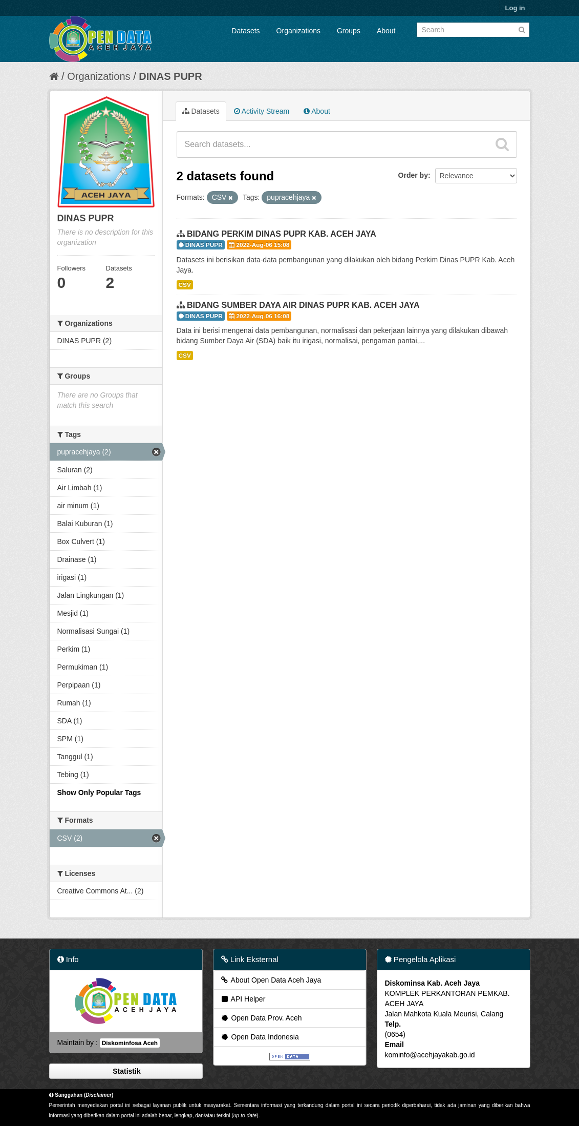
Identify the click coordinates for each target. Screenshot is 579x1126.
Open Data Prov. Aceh (261, 1018)
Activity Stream (261, 111)
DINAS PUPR (170, 76)
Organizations (298, 31)
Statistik (125, 1071)
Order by (413, 175)
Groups (348, 31)
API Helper (243, 999)
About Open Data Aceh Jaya (270, 980)
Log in (515, 8)
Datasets (245, 31)
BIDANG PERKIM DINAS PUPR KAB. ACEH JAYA (281, 234)
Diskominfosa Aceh (130, 1043)
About (386, 31)
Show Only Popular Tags (99, 792)
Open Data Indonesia (259, 1037)
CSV (185, 284)
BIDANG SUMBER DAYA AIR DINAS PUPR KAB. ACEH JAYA (303, 305)
